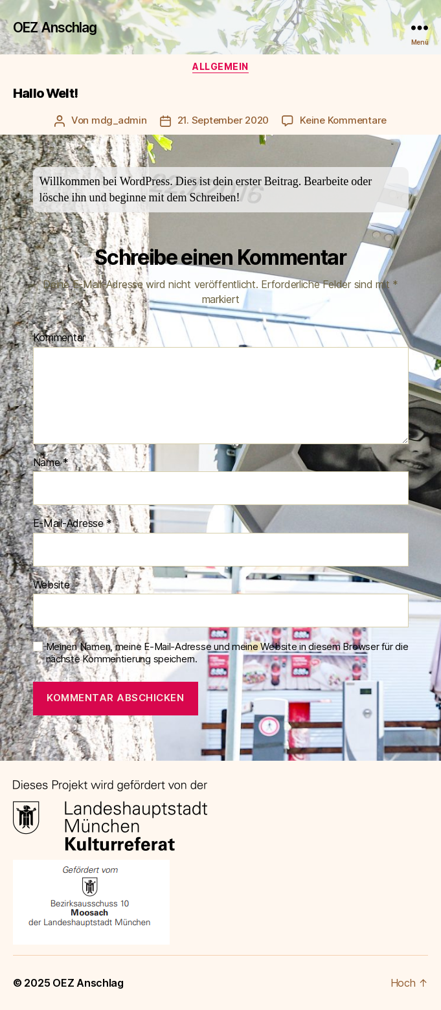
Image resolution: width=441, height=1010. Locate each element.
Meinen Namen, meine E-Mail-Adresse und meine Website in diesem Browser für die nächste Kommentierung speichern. (227, 653)
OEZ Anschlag (55, 27)
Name (51, 463)
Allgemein (220, 66)
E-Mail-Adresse (73, 524)
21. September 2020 (223, 120)
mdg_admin (119, 120)
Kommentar (59, 338)
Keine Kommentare (343, 120)
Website (51, 585)
